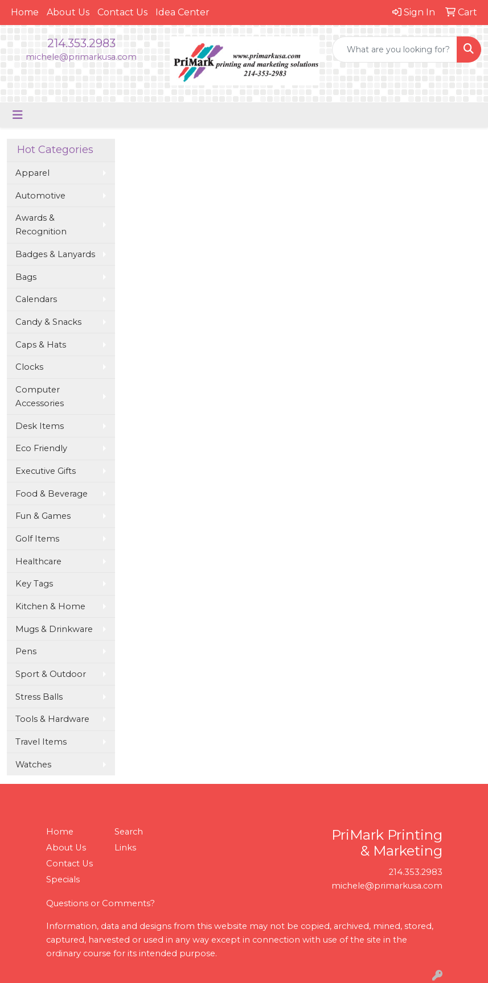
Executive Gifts (45, 471)
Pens (25, 651)
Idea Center (182, 12)
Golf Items (37, 539)
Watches (33, 764)
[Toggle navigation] (18, 115)
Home (25, 12)
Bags (25, 277)
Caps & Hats (40, 345)
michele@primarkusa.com (81, 57)
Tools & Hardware (52, 719)
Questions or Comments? (100, 903)
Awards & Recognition (41, 225)
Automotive (40, 196)
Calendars (36, 299)
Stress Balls (39, 697)
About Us (68, 12)
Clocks (29, 367)
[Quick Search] (394, 49)
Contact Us (122, 12)
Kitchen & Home (50, 606)
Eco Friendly (41, 448)
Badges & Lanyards (55, 254)
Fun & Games (43, 516)
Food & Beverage (51, 494)
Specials (63, 879)
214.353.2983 (81, 43)
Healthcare (38, 561)
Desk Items (39, 426)
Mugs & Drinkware (54, 629)
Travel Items (41, 742)
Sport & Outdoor (50, 674)
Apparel (32, 173)
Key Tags (34, 584)
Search (128, 832)
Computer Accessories (39, 396)
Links (125, 847)
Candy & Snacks (48, 322)
